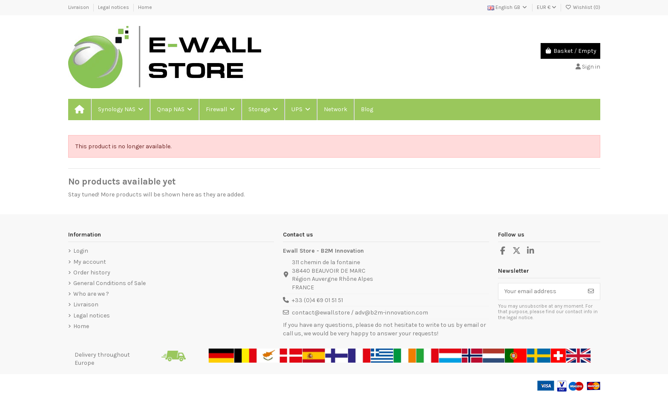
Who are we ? (91, 293)
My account (89, 261)
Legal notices (114, 7)
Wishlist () (582, 7)
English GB (507, 7)
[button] (120, 109)
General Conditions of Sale (109, 283)
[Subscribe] (591, 291)
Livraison (79, 7)
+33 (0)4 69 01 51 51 (317, 300)
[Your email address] (540, 291)
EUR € (546, 7)
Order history (91, 272)
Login (80, 250)
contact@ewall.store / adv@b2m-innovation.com (360, 312)
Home (145, 7)
